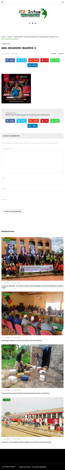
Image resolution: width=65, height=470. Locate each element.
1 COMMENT (7, 283)
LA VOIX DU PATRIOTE (8, 467)
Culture (9, 37)
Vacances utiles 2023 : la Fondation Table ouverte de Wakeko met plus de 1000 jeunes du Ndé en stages (32, 287)
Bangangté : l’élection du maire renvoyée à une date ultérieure (21, 340)
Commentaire (7, 149)
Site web (4, 199)
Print (61, 53)
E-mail (3, 189)
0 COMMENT (6, 53)
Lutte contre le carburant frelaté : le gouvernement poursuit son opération (25, 393)
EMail (53, 53)
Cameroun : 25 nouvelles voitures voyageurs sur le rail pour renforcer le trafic (26, 442)
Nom (3, 178)
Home (3, 37)
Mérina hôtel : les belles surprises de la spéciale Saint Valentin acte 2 (36, 37)
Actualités (6, 239)
